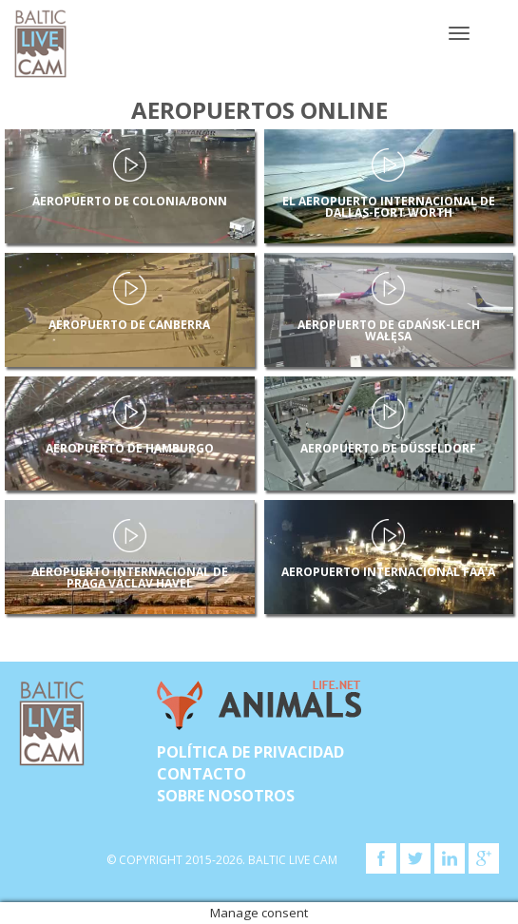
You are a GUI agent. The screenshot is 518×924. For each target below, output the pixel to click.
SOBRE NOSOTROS (226, 795)
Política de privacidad (250, 751)
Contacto (201, 773)
